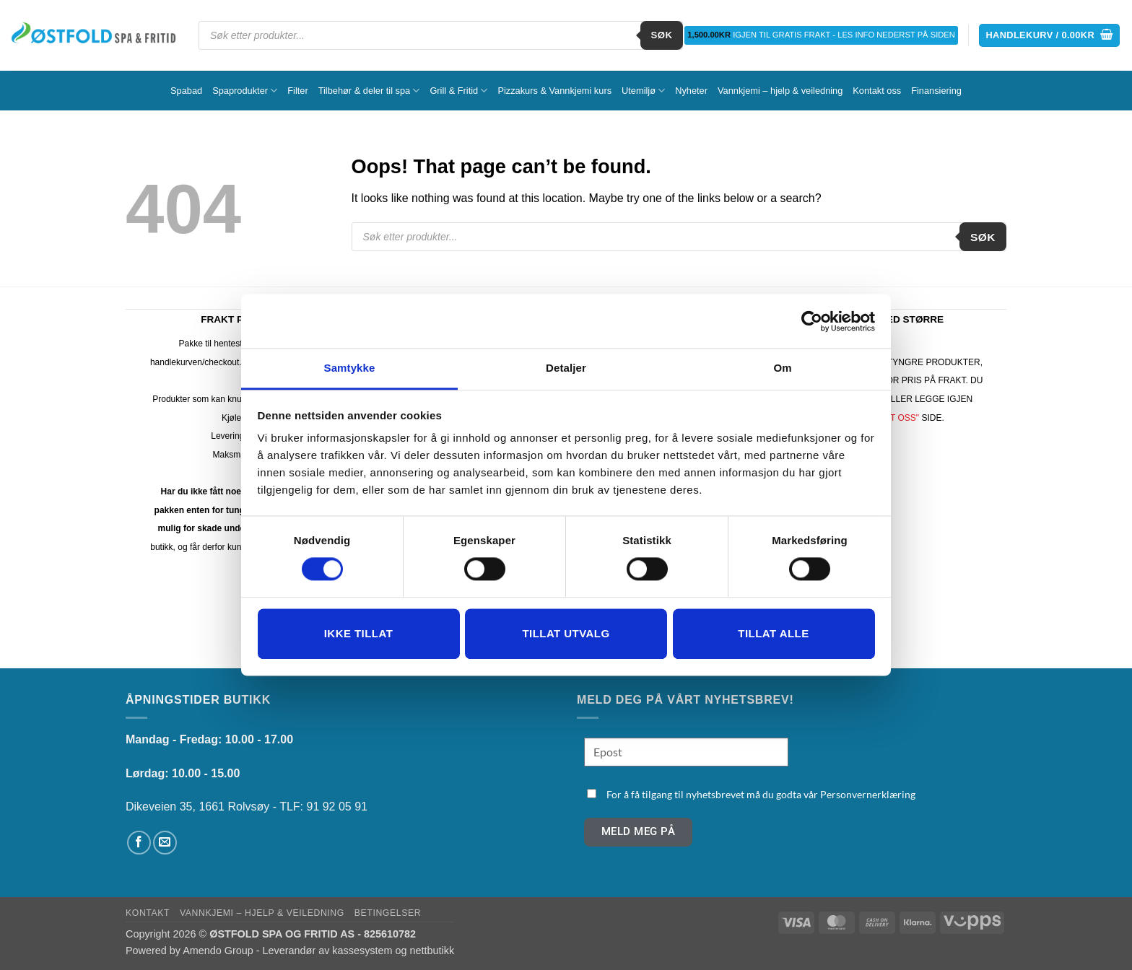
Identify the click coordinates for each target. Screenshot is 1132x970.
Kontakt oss (877, 90)
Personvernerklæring (867, 794)
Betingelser (387, 913)
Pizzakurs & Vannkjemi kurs (554, 90)
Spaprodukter (244, 90)
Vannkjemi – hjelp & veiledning (780, 90)
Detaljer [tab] (566, 368)
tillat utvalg (565, 633)
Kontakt (148, 913)
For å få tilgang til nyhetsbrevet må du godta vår (760, 794)
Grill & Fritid (458, 90)
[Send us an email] (165, 843)
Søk (662, 35)
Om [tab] (782, 368)
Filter (297, 90)
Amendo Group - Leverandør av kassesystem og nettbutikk (318, 950)
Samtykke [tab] (349, 368)
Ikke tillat (358, 633)
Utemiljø (643, 90)
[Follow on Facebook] (139, 843)
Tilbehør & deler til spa (369, 90)
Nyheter (691, 90)
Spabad (186, 90)
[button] (1049, 36)
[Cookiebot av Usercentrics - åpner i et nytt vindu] (812, 321)
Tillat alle (773, 633)
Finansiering (936, 90)
